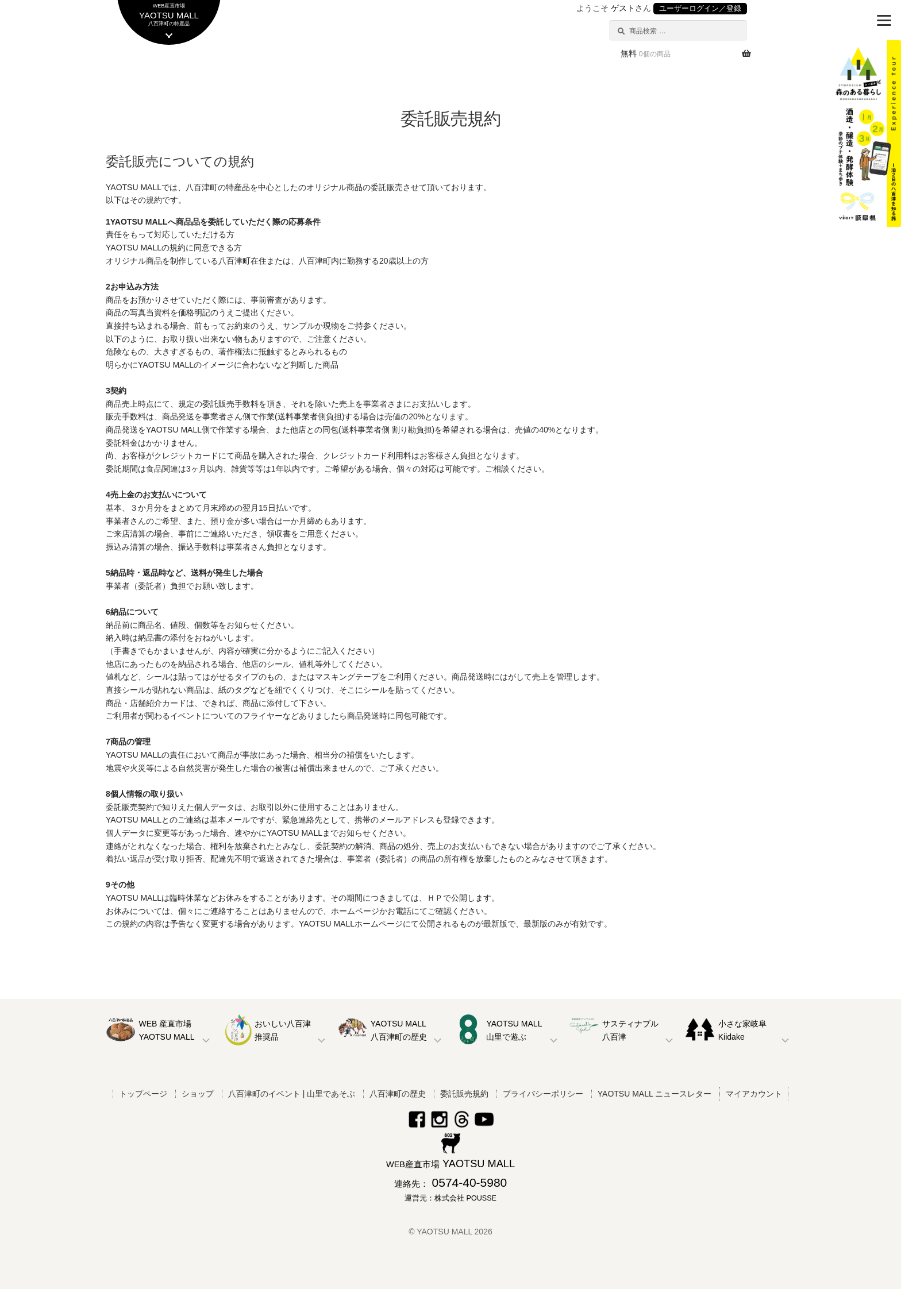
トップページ (143, 1093)
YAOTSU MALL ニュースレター (654, 1093)
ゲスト (623, 8)
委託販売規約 (464, 1093)
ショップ (198, 1093)
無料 (646, 53)
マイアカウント (754, 1093)
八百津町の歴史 (397, 1093)
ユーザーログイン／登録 (700, 9)
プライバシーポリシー (543, 1093)
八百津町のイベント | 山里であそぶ (291, 1093)
